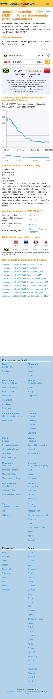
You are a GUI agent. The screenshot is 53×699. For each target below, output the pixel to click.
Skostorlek (32, 449)
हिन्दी (29, 606)
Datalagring (7, 371)
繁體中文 (31, 681)
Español (31, 556)
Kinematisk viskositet (11, 449)
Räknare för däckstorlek (38, 515)
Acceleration (33, 486)
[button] (23, 55)
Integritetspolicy (36, 691)
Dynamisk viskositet (10, 445)
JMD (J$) (33, 219)
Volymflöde (7, 420)
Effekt (30, 387)
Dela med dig (43, 11)
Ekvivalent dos (8, 490)
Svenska (31, 660)
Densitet (5, 441)
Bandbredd (7, 367)
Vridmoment (33, 478)
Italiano (31, 623)
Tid (3, 511)
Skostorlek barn (34, 453)
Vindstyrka (32, 499)
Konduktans (7, 404)
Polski (30, 644)
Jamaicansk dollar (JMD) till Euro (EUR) (19, 268)
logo (26, 3)
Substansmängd (9, 457)
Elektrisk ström (8, 391)
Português (32, 648)
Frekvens (32, 507)
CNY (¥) (32, 225)
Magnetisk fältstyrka (10, 470)
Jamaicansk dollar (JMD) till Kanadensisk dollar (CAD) (25, 282)
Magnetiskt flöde (9, 474)
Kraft (30, 470)
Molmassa (6, 453)
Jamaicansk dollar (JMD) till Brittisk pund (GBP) (22, 272)
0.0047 (35, 249)
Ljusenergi (32, 420)
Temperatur (34, 232)
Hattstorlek (32, 441)
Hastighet (32, 490)
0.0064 (16, 249)
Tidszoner (33, 229)
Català (30, 573)
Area (30, 367)
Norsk (30, 640)
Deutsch (31, 586)
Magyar (31, 615)
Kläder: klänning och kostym (40, 445)
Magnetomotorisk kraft (12, 478)
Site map (27, 691)
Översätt (42, 229)
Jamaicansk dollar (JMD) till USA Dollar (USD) (22, 265)
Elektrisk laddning (10, 383)
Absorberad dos (9, 486)
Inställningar (11, 691)
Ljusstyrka (32, 429)
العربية (30, 565)
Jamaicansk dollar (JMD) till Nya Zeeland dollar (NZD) (25, 296)
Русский (31, 652)
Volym (30, 375)
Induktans (6, 396)
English (31, 552)
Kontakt (19, 691)
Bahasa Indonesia (35, 619)
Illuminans (32, 416)
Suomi (30, 598)
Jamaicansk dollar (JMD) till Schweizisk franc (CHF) (24, 285)
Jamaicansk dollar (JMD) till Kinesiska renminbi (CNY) (25, 289)
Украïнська (32, 669)
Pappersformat (34, 511)
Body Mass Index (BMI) (38, 466)
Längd (30, 371)
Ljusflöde (31, 424)
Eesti (30, 594)
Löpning (31, 494)
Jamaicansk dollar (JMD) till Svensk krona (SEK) (23, 292)
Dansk (30, 581)
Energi (30, 391)
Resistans (6, 408)
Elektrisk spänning (10, 387)
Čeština (31, 577)
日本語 (31, 627)
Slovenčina (32, 656)
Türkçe (31, 665)
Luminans (32, 433)
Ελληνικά (31, 590)
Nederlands (33, 635)
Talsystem (32, 519)
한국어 (31, 631)
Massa (30, 474)
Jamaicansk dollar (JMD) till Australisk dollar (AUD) (24, 278)
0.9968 (46, 249)
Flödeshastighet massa (12, 416)
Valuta (32, 215)
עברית (30, 602)
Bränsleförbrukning (36, 383)
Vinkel (30, 536)
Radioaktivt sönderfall (11, 494)
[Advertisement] (33, 175)
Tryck (30, 523)
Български (32, 569)
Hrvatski (31, 611)
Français (31, 561)
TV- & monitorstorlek (36, 527)
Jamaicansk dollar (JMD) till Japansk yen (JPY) (22, 275)
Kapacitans (7, 400)
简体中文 (31, 677)
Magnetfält (6, 466)
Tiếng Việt (32, 673)
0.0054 (25, 249)
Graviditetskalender (10, 507)
